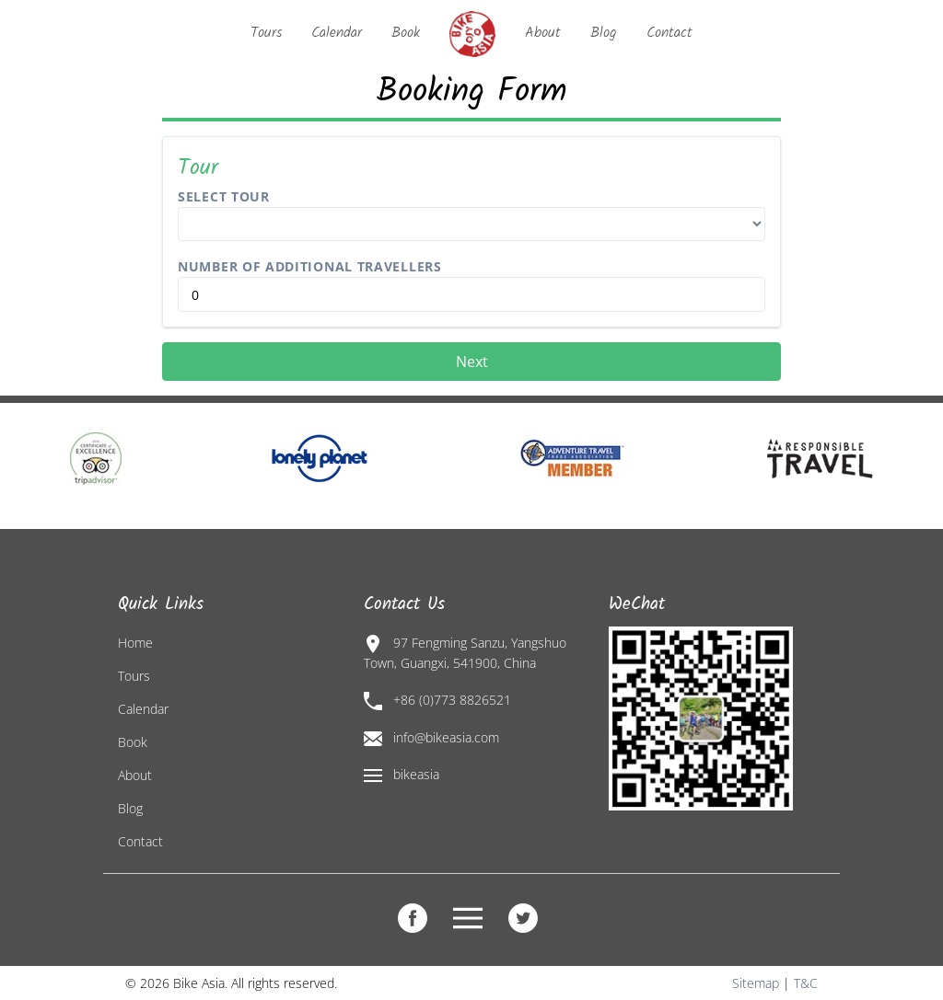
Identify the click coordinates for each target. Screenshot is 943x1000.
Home (135, 642)
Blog (603, 32)
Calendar (336, 32)
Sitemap (755, 983)
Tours (266, 32)
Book (405, 32)
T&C (806, 983)
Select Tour (224, 196)
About (543, 32)
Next (472, 361)
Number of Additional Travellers (310, 266)
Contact (669, 32)
